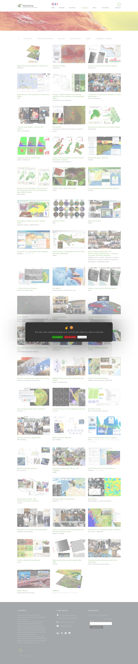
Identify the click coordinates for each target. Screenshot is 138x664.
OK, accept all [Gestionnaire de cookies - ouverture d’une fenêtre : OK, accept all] (57, 337)
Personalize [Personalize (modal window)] (82, 337)
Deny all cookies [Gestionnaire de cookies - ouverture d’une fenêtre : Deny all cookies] (70, 337)
